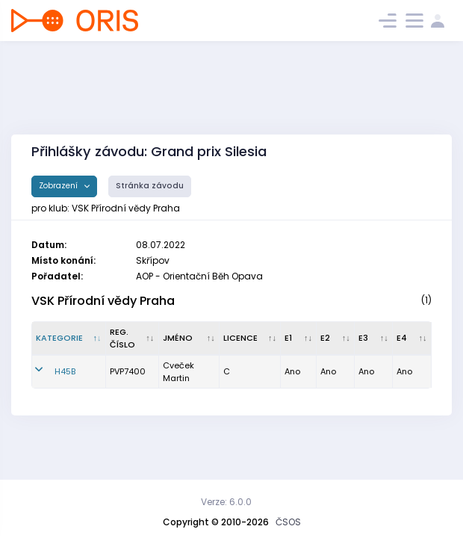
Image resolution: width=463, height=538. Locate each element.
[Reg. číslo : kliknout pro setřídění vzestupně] (132, 338)
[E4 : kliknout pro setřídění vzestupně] (412, 338)
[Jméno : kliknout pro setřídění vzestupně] (189, 338)
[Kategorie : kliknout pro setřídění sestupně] (69, 338)
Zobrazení (59, 185)
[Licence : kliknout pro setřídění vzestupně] (250, 338)
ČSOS (288, 522)
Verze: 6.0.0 (226, 501)
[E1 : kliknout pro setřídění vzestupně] (299, 338)
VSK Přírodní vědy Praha (103, 300)
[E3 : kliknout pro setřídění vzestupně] (374, 338)
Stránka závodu (150, 185)
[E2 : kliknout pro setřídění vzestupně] (336, 338)
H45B (65, 371)
